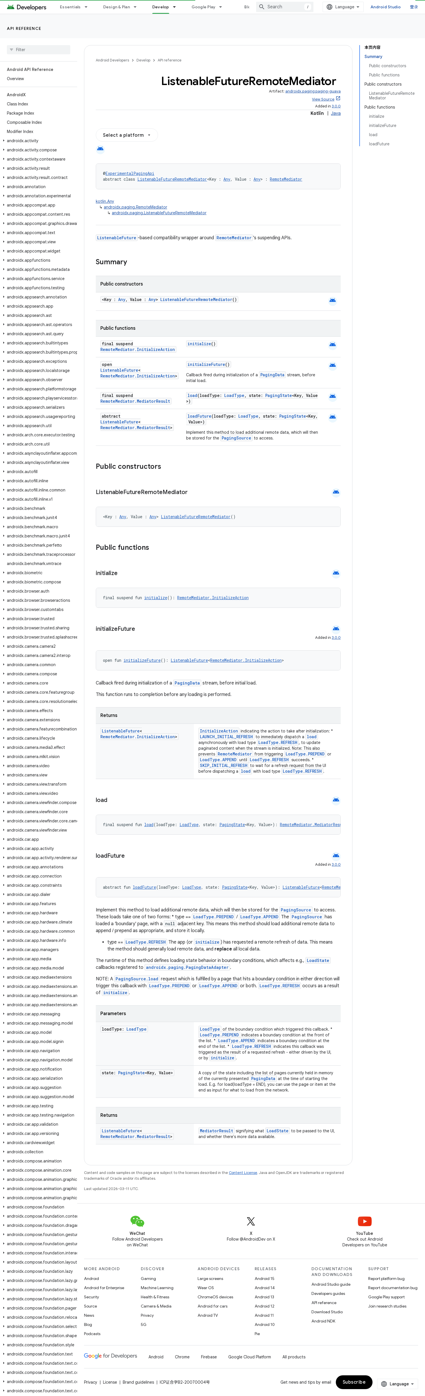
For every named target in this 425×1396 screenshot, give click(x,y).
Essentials (70, 6)
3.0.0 (336, 106)
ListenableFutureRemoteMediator (172, 179)
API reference (24, 28)
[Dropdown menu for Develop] (177, 7)
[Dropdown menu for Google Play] (223, 7)
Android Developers (112, 60)
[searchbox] (38, 49)
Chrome (182, 1357)
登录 (414, 6)
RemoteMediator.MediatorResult (135, 401)
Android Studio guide (330, 1284)
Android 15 (264, 1278)
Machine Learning (157, 1287)
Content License (243, 1172)
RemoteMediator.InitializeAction (137, 349)
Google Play (204, 6)
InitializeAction (219, 731)
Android (91, 1278)
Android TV (208, 1315)
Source (90, 1306)
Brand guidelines (138, 1382)
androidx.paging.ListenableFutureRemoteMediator (159, 212)
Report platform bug (386, 1278)
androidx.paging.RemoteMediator (135, 207)
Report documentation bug (393, 1287)
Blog (248, 6)
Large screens (210, 1278)
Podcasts (92, 1333)
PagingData (272, 374)
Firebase (209, 1357)
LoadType (234, 395)
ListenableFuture (116, 237)
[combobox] (284, 7)
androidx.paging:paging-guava (313, 91)
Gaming (148, 1278)
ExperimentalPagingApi (130, 173)
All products (293, 1357)
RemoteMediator (286, 179)
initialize (199, 343)
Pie (257, 1333)
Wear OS (206, 1287)
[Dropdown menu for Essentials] (88, 7)
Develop (143, 60)
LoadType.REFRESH (277, 742)
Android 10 (265, 1324)
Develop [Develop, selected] (160, 6)
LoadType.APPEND (218, 759)
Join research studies (387, 1306)
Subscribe (354, 1382)
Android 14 (265, 1287)
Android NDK (323, 1321)
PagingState (278, 395)
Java (336, 113)
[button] (37, 140)
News (89, 1315)
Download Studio (327, 1311)
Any (226, 179)
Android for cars (212, 1306)
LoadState (318, 960)
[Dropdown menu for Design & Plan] (137, 7)
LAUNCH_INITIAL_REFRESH (226, 736)
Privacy (147, 1315)
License (110, 1382)
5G (144, 1324)
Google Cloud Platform (249, 1357)
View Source (323, 99)
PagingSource (236, 438)
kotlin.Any (105, 201)
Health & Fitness (155, 1296)
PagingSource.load (137, 979)
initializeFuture (206, 364)
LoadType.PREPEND (305, 754)
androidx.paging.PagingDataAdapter (187, 967)
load (192, 395)
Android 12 (264, 1306)
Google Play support (386, 1296)
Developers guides (328, 1293)
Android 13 (264, 1296)
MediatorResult (216, 1130)
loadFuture (199, 416)
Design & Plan (116, 6)
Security (91, 1296)
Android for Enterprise (104, 1287)
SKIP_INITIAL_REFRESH (223, 765)
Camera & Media (156, 1306)
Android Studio (386, 6)
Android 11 (264, 1315)
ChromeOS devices (215, 1296)
